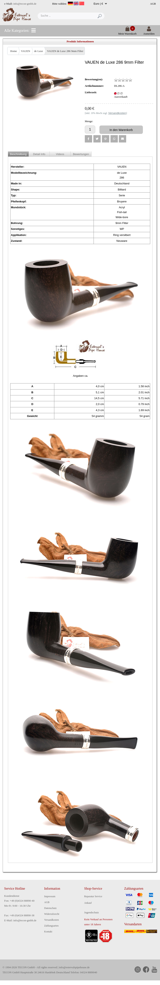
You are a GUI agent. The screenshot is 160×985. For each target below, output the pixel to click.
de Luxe (38, 51)
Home (13, 51)
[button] (88, 138)
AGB (153, 3)
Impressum (49, 896)
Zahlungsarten (51, 925)
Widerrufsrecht (51, 914)
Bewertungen (81, 154)
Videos (60, 154)
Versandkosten (51, 919)
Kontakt (48, 931)
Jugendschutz (91, 912)
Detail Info (39, 154)
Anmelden (149, 32)
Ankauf (88, 902)
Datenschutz (50, 908)
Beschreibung (18, 154)
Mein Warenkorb (127, 32)
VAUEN (25, 51)
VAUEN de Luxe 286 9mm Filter (65, 51)
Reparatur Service (93, 896)
